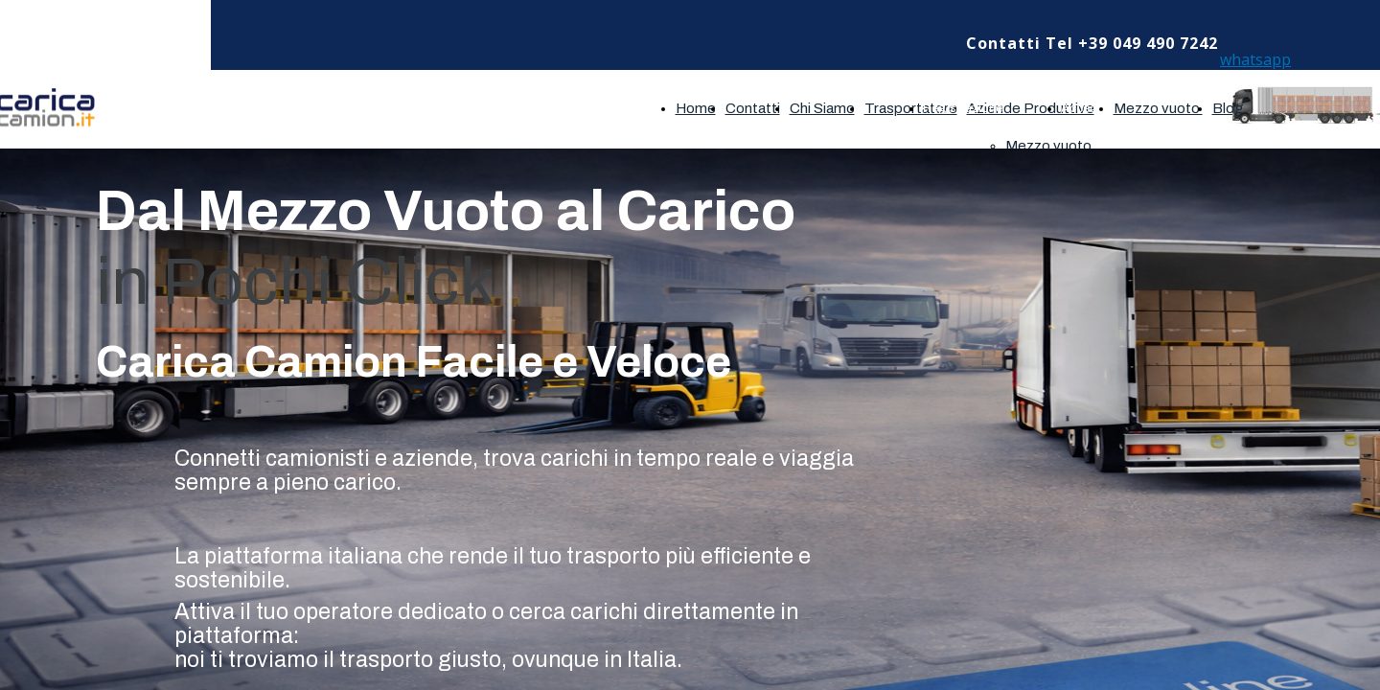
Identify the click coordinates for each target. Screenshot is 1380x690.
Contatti (752, 108)
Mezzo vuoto (1049, 145)
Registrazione (962, 108)
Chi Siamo (822, 108)
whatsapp (1255, 59)
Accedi (1080, 108)
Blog (1228, 108)
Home (696, 108)
